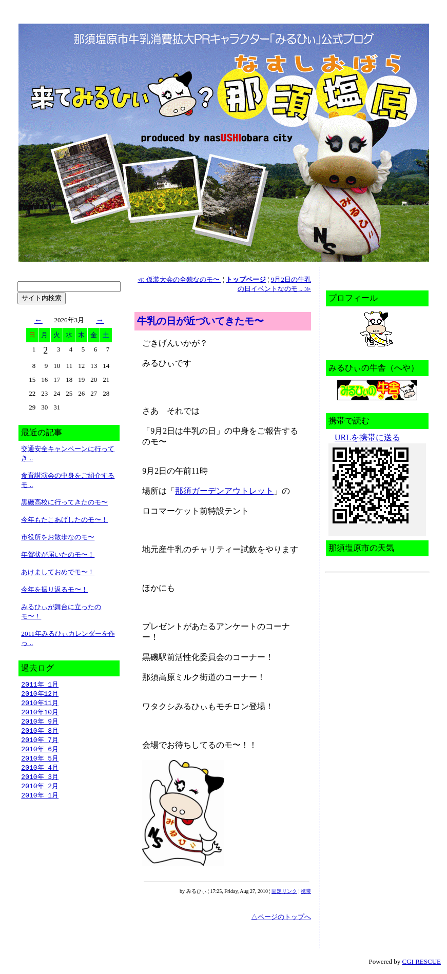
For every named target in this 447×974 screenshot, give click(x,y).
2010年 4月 (40, 772)
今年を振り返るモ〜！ (54, 589)
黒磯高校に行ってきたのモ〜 (64, 502)
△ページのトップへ (281, 917)
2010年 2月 (40, 791)
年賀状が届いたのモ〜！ (57, 554)
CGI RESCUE (421, 961)
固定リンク (284, 891)
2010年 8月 (40, 733)
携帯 (306, 891)
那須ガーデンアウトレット (224, 490)
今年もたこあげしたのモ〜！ (64, 519)
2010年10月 (40, 713)
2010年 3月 (40, 782)
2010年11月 (40, 704)
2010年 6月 (40, 752)
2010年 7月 (40, 743)
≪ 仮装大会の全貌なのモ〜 (179, 279)
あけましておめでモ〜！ (57, 572)
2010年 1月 (40, 801)
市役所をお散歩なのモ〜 (57, 537)
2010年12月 (40, 694)
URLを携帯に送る (367, 437)
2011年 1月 (40, 684)
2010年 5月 (40, 762)
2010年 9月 (40, 723)
